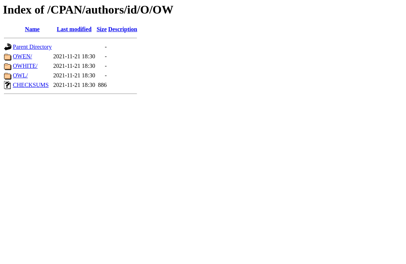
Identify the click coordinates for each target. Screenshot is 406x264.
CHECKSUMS (31, 85)
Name (32, 29)
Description (122, 29)
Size (102, 29)
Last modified (74, 29)
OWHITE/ (25, 66)
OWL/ (20, 75)
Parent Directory (32, 47)
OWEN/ (22, 56)
